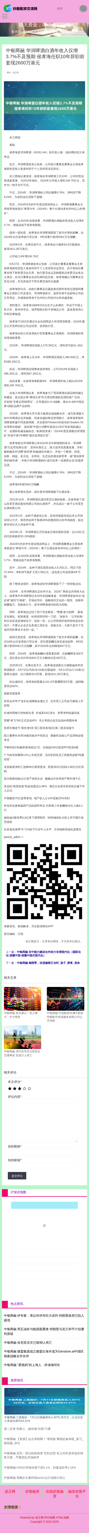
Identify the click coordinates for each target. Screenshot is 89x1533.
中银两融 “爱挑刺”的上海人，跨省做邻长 (32, 1365)
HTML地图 (62, 1517)
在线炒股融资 (55, 1494)
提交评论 (17, 1175)
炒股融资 (32, 1491)
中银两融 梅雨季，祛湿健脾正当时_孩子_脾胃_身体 (48, 962)
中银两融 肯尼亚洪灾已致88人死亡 (28, 1342)
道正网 (10, 1491)
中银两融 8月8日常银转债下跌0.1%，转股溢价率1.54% (40, 1467)
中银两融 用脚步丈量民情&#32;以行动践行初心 (34, 1477)
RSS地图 (49, 1517)
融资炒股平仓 (77, 1494)
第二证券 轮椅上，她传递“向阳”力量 (27, 1428)
